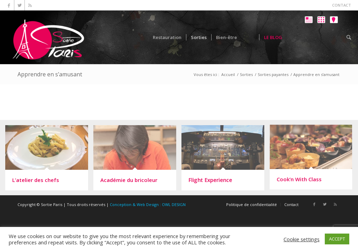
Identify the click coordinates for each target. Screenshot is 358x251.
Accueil (228, 74)
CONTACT (341, 5)
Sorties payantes (273, 74)
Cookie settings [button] (302, 239)
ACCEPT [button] (337, 239)
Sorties (246, 74)
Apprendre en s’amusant (49, 74)
